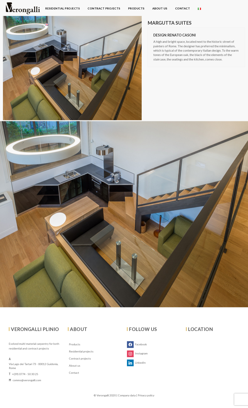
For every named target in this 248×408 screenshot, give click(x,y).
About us (159, 8)
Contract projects (104, 8)
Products (136, 8)
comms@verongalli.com (27, 380)
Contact (182, 8)
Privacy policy (146, 395)
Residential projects (62, 8)
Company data (127, 395)
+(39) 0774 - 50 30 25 (25, 374)
